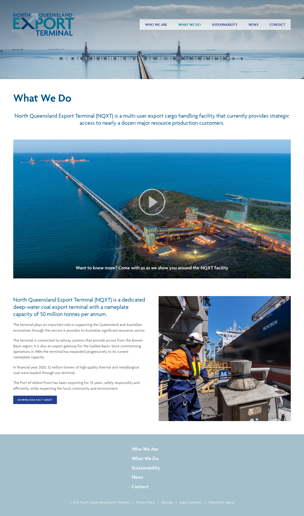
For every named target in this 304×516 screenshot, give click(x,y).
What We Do (189, 24)
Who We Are (156, 24)
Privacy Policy (145, 502)
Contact (277, 24)
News (253, 24)
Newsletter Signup (222, 502)
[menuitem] (156, 24)
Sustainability (225, 24)
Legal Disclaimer (191, 502)
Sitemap (167, 502)
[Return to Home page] (43, 24)
